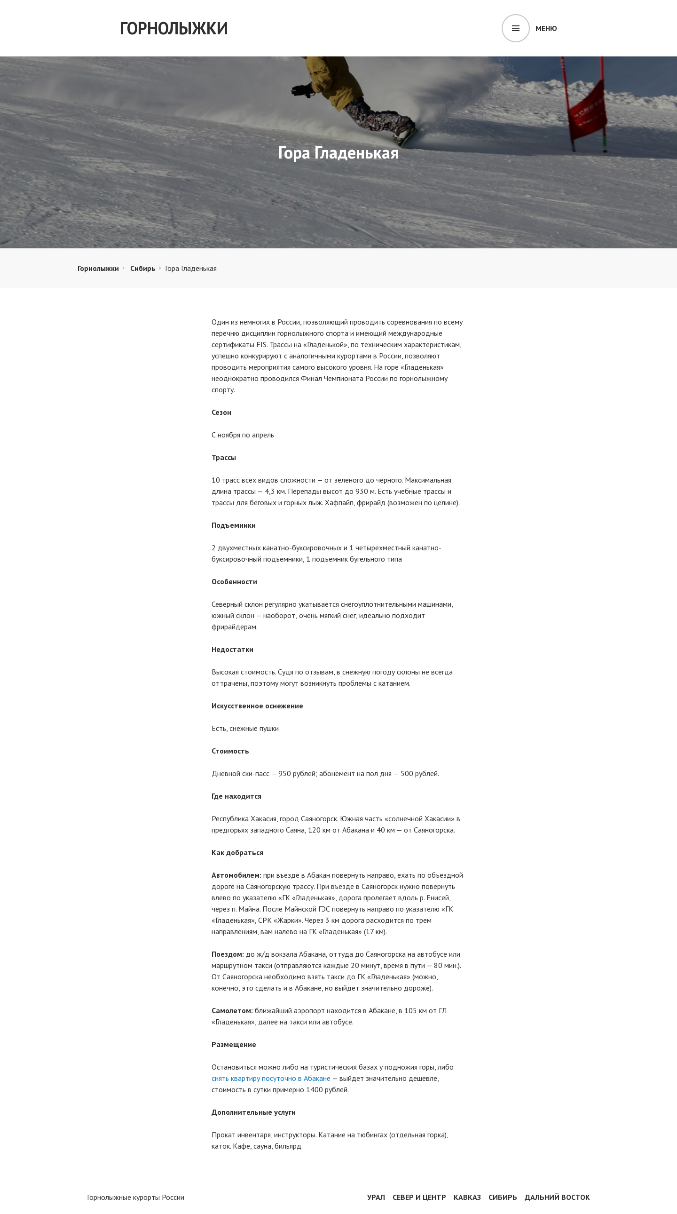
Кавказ (467, 1197)
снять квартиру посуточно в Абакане (271, 1078)
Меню (546, 28)
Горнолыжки (174, 28)
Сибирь (143, 268)
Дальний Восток (557, 1197)
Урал (376, 1197)
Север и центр (419, 1197)
